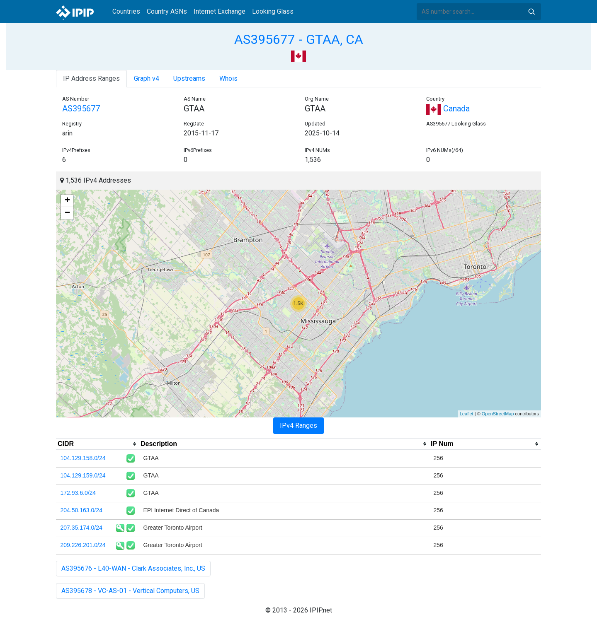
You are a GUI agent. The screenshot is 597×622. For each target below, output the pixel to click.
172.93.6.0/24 (78, 492)
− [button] (67, 213)
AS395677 (81, 108)
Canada (448, 108)
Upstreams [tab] (189, 78)
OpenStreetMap (498, 413)
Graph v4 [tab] (146, 78)
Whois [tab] (228, 78)
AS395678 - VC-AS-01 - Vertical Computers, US (130, 591)
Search (531, 11)
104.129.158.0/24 (83, 458)
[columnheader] (97, 444)
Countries (126, 11)
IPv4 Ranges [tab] (298, 425)
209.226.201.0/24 (83, 545)
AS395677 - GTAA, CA (298, 39)
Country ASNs (167, 11)
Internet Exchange (219, 11)
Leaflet (466, 413)
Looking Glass (273, 11)
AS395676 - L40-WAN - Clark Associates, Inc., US (133, 568)
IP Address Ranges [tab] (91, 78)
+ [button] (67, 201)
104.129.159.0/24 (83, 475)
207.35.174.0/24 (81, 527)
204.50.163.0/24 (81, 510)
